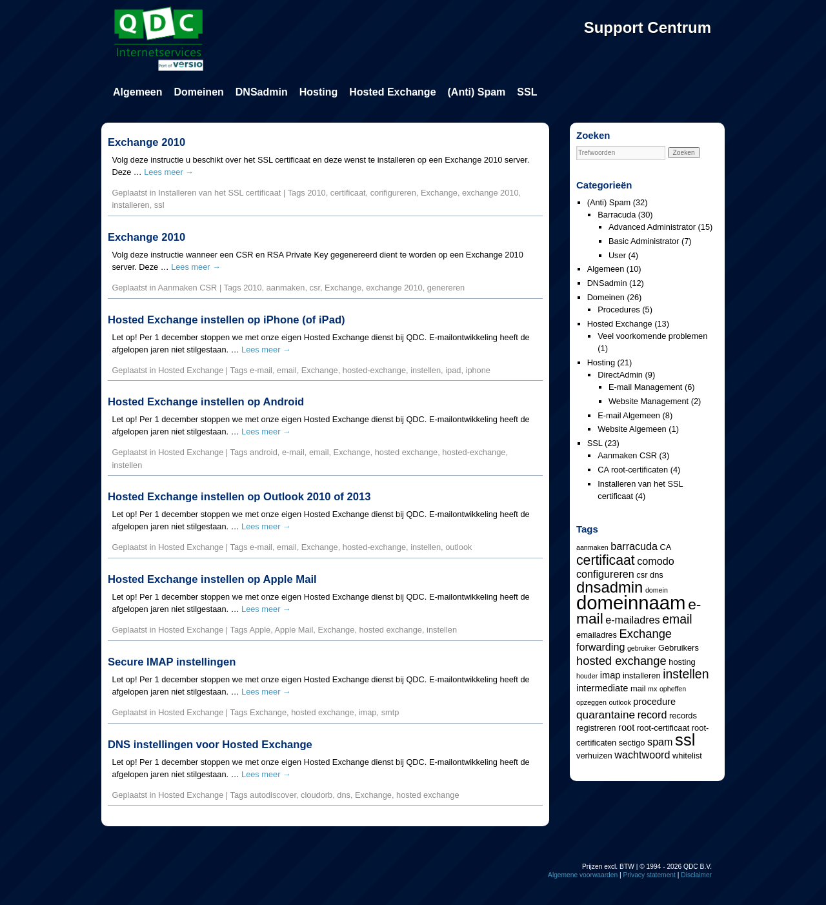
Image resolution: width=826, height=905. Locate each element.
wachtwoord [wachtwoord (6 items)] (642, 754)
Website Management (649, 401)
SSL (527, 91)
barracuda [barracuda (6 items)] (634, 546)
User (617, 255)
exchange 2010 (490, 193)
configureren (393, 193)
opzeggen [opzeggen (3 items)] (591, 702)
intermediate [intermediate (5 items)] (602, 688)
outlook (458, 547)
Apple (259, 630)
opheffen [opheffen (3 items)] (673, 689)
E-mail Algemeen (629, 415)
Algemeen (137, 91)
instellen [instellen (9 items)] (686, 674)
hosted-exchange (374, 370)
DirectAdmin (620, 375)
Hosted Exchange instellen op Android (206, 402)
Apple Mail (294, 630)
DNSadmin (262, 91)
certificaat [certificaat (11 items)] (605, 560)
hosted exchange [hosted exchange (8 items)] (621, 660)
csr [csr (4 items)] (641, 575)
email (287, 370)
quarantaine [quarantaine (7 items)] (605, 714)
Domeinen (198, 91)
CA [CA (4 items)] (666, 547)
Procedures (619, 309)
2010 (316, 193)
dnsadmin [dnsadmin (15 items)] (609, 587)
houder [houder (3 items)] (587, 676)
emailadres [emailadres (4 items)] (596, 635)
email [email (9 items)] (677, 619)
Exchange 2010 (146, 142)
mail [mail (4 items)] (638, 688)
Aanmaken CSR (187, 287)
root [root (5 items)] (626, 727)
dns (343, 795)
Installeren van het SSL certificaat (219, 193)
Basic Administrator (644, 241)
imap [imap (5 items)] (610, 675)
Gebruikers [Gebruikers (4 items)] (678, 648)
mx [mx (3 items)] (652, 689)
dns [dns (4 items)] (656, 575)
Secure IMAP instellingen (172, 662)
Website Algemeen (632, 429)
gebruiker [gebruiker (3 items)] (641, 648)
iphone (478, 370)
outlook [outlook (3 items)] (619, 702)
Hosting (318, 91)
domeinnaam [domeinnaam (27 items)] (631, 602)
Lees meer (169, 172)
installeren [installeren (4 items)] (642, 675)
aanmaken (286, 287)
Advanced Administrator (652, 227)
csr (315, 287)
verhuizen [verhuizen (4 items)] (594, 755)
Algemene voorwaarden (583, 875)
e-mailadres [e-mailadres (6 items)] (632, 619)
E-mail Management (646, 387)
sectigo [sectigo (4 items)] (632, 742)
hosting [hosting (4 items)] (682, 662)
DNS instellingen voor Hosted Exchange (210, 744)
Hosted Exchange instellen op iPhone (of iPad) (226, 320)
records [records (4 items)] (683, 715)
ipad (453, 370)
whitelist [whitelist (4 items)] (687, 755)
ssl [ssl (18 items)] (685, 740)
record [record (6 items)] (652, 714)
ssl (159, 205)
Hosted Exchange (392, 91)
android (263, 452)
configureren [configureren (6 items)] (605, 574)
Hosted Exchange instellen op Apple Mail (212, 579)
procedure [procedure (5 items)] (654, 702)
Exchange (439, 193)
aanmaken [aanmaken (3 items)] (592, 547)
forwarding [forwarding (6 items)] (600, 647)
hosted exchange (406, 452)
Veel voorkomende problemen (652, 336)
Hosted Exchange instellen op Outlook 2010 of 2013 (239, 497)
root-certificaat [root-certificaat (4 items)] (663, 728)
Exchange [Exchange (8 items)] (645, 633)
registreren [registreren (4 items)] (596, 728)
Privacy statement (649, 875)
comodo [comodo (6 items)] (655, 561)
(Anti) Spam (477, 91)
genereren (446, 287)
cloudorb (316, 795)
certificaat (348, 193)
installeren (130, 205)
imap (368, 712)
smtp (390, 712)
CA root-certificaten (633, 469)
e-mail (261, 370)
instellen (425, 370)
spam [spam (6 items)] (659, 741)
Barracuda (617, 214)
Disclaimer (696, 875)
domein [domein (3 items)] (656, 590)
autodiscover (273, 795)
